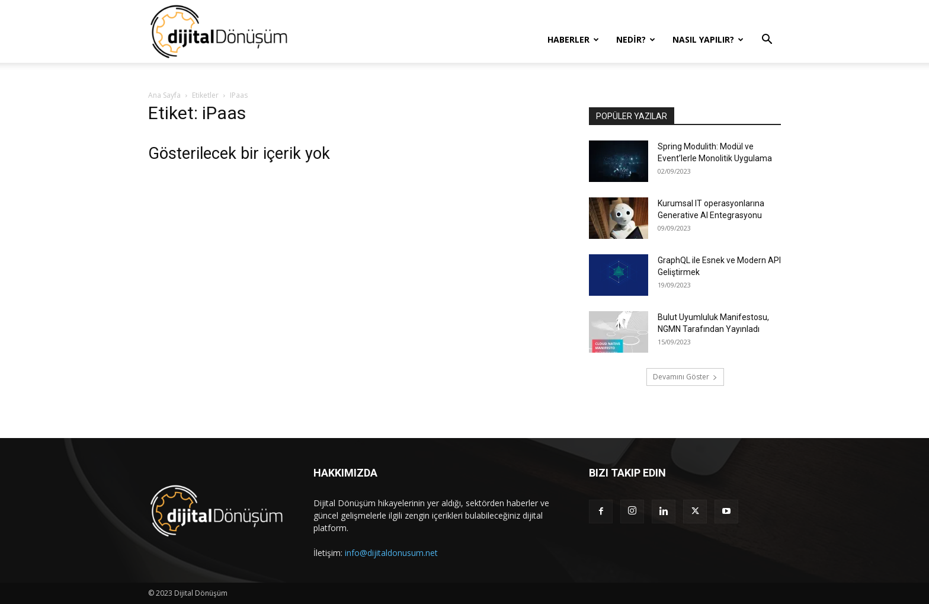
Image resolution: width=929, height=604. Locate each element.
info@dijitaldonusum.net (391, 552)
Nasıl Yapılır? (708, 39)
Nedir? (635, 39)
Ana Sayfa (164, 95)
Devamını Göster (685, 377)
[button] (766, 40)
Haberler (573, 39)
